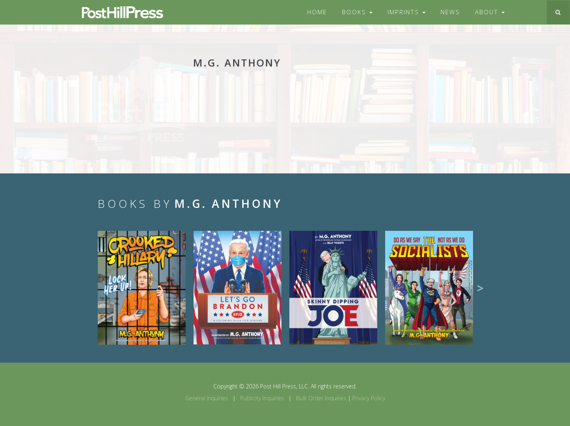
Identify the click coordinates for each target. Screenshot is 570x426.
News (450, 12)
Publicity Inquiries (262, 398)
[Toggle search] (558, 12)
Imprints (407, 12)
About (490, 12)
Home (317, 12)
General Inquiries (206, 398)
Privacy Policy (368, 398)
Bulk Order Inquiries (321, 398)
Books (357, 12)
